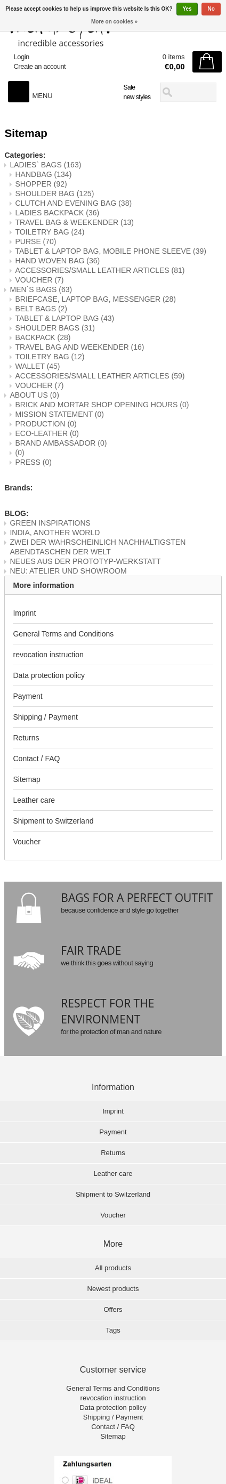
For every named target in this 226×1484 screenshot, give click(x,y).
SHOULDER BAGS (54, 328)
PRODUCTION (45, 424)
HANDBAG (43, 174)
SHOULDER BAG (54, 193)
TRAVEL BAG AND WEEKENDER (79, 347)
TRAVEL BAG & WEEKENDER (74, 222)
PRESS (33, 462)
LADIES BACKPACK (57, 212)
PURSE (35, 241)
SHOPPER (41, 184)
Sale (129, 87)
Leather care (34, 800)
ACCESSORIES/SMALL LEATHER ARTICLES (99, 270)
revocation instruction (48, 654)
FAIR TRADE (91, 950)
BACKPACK (42, 337)
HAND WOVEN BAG (57, 260)
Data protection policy (49, 675)
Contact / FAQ (36, 758)
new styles (136, 97)
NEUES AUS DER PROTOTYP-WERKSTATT (85, 561)
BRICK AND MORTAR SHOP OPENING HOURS (102, 404)
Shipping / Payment (45, 717)
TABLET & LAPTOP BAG (64, 318)
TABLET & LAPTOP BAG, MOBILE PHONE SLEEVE (110, 251)
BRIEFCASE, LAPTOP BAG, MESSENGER (95, 299)
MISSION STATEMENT (59, 414)
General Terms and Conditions (63, 634)
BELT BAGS (41, 308)
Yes (186, 9)
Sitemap (26, 779)
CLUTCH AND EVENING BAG (73, 203)
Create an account (39, 66)
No (210, 9)
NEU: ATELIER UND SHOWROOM (68, 571)
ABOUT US (34, 395)
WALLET (37, 366)
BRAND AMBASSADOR (61, 443)
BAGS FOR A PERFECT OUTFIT (137, 897)
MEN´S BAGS (41, 289)
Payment (27, 696)
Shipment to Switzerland (53, 821)
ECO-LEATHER (47, 433)
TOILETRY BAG (49, 232)
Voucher (26, 841)
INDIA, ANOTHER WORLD (55, 532)
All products (113, 1268)
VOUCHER (39, 280)
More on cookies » (114, 22)
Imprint (24, 613)
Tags (113, 1330)
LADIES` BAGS (45, 164)
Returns (26, 737)
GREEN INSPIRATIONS (50, 523)
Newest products (113, 1289)
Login (21, 57)
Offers (112, 1309)
